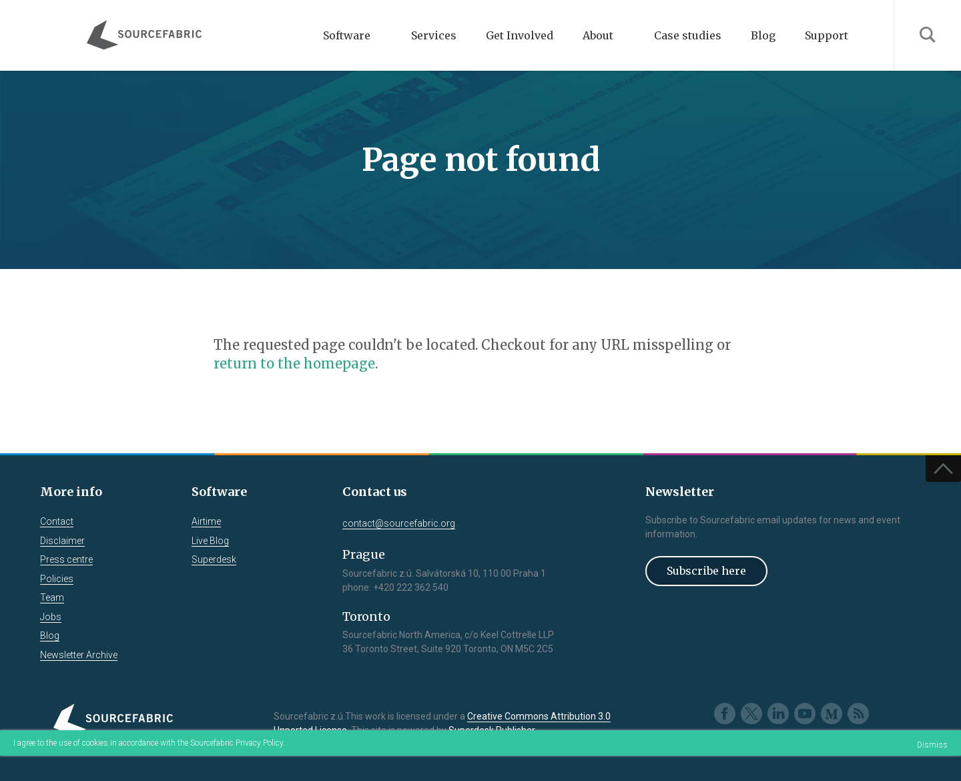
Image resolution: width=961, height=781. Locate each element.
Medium (831, 713)
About (598, 35)
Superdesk (214, 559)
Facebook (724, 713)
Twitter (751, 713)
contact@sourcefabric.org (398, 523)
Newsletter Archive (78, 654)
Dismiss (932, 745)
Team (52, 597)
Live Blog (210, 540)
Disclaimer (62, 540)
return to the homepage (294, 363)
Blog (763, 35)
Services (433, 35)
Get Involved (519, 35)
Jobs (50, 616)
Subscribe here (706, 570)
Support (826, 35)
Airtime (206, 521)
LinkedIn (778, 713)
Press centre (66, 559)
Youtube (805, 713)
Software (346, 35)
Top (943, 468)
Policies (56, 578)
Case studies (687, 35)
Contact (56, 521)
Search (927, 35)
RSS (858, 713)
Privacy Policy (259, 743)
